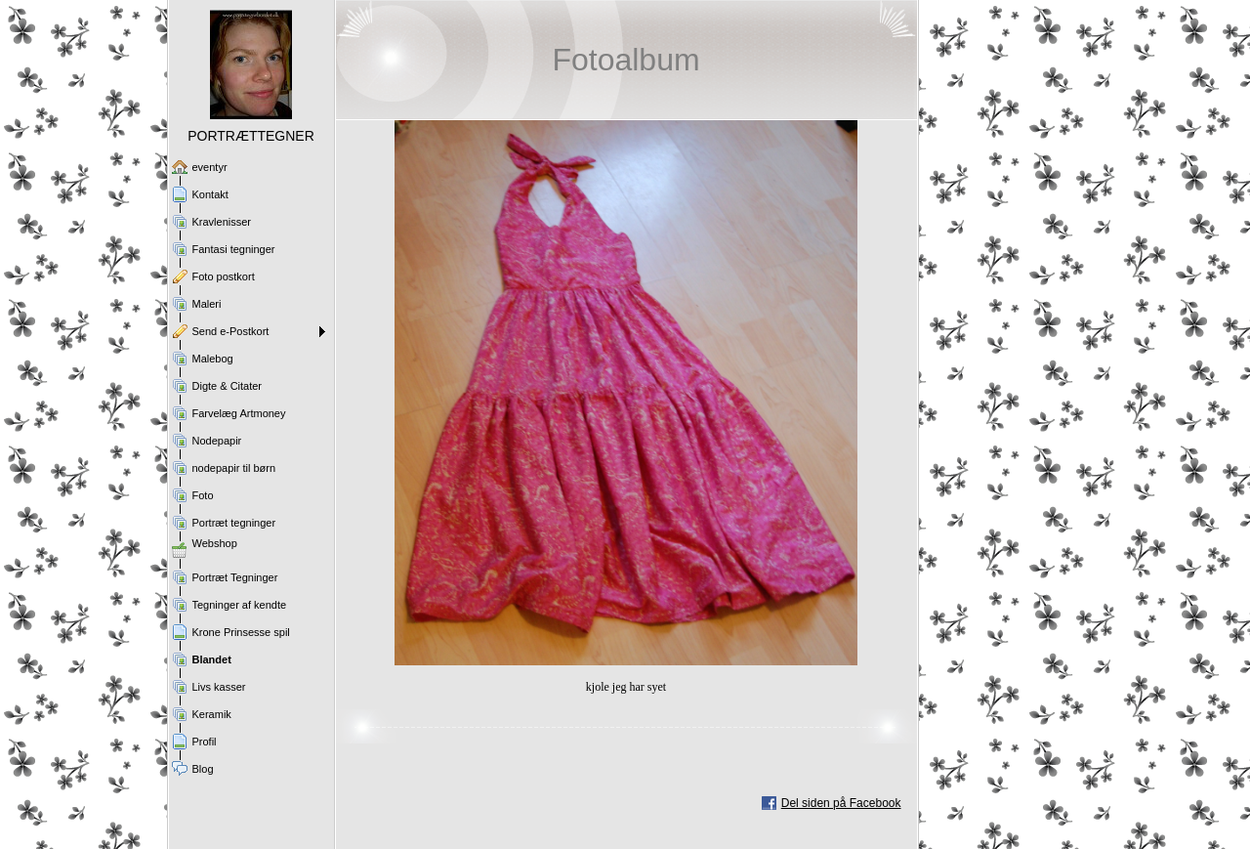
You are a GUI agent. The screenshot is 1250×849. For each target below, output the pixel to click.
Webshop (214, 543)
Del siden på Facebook (841, 803)
